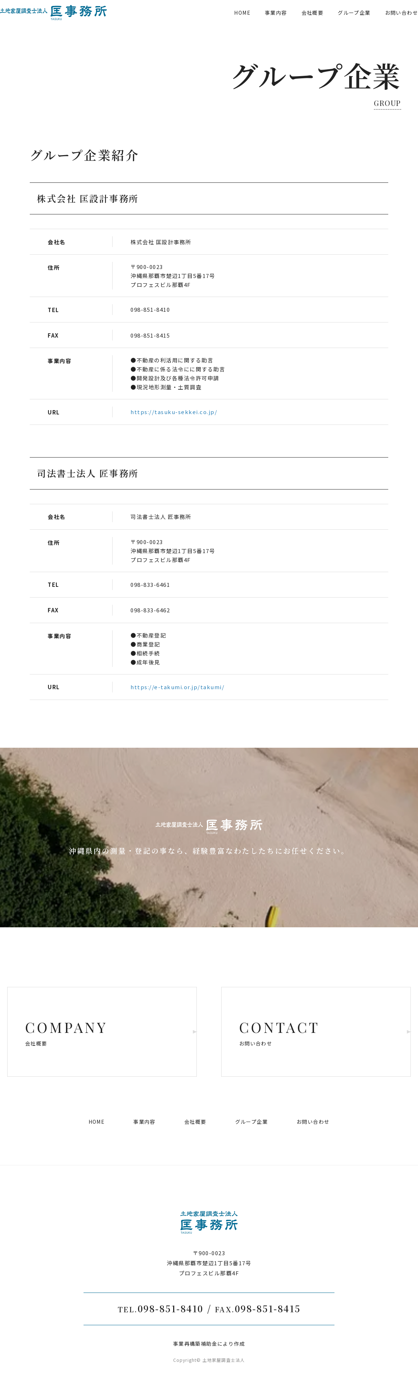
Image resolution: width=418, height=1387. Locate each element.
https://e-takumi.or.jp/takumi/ (177, 687)
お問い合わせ (382, 23)
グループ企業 (335, 23)
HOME (223, 23)
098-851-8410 (150, 309)
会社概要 (293, 23)
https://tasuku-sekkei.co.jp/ (173, 412)
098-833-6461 (150, 584)
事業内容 (257, 23)
